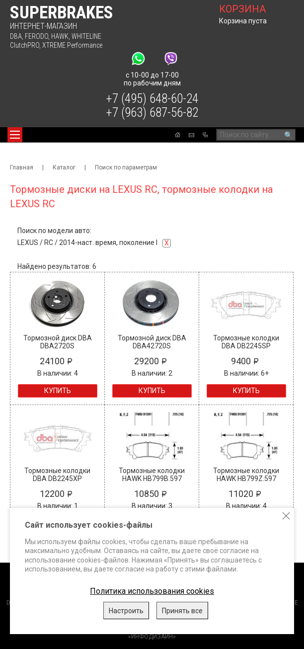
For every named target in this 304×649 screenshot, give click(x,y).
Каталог (64, 167)
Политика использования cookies (152, 591)
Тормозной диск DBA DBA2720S (57, 342)
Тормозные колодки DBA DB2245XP (57, 475)
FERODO (36, 36)
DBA (16, 36)
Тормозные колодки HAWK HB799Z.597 (246, 475)
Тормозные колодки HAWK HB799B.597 (152, 475)
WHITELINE (86, 36)
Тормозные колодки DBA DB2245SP (246, 342)
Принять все (182, 611)
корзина (242, 9)
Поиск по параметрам (126, 167)
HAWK (60, 36)
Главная (21, 167)
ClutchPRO (24, 45)
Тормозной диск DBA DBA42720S (152, 342)
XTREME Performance (72, 45)
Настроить (126, 611)
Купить (57, 391)
